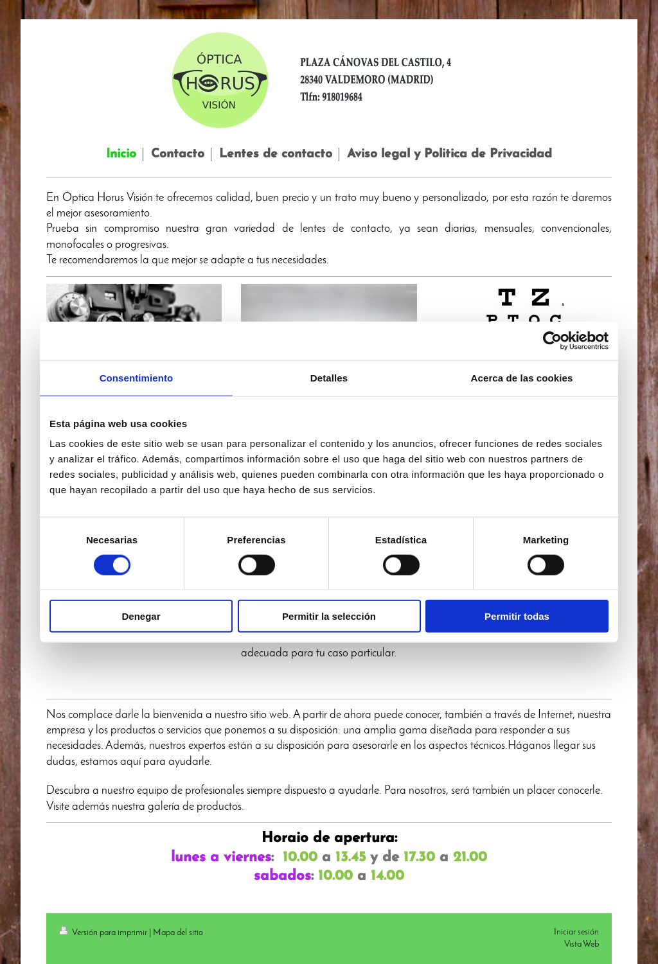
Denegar (140, 616)
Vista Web (581, 944)
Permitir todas (517, 616)
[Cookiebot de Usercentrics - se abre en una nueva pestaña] (552, 340)
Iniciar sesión (576, 932)
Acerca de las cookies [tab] (522, 377)
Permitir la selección (329, 616)
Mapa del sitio (178, 933)
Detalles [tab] (329, 377)
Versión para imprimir (104, 933)
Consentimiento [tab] (136, 377)
